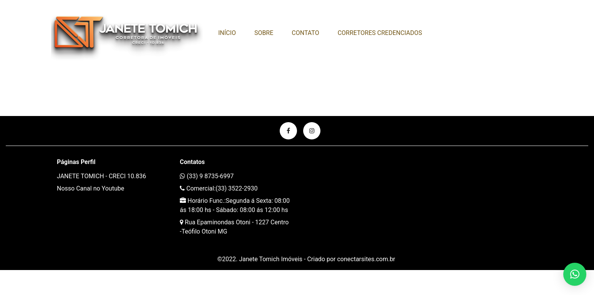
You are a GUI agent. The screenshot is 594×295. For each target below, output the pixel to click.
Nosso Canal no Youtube (90, 188)
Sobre (263, 32)
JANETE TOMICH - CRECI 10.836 (101, 176)
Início (227, 32)
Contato (305, 32)
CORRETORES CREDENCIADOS (380, 32)
